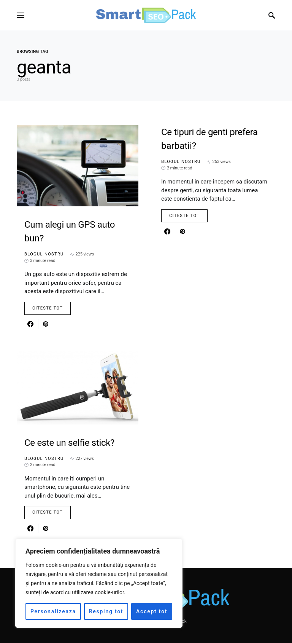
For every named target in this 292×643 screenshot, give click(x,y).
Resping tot (106, 611)
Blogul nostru (44, 254)
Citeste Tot (47, 308)
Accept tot (151, 611)
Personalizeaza (53, 611)
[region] (98, 583)
